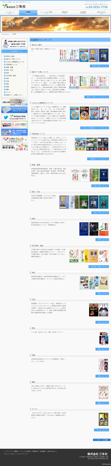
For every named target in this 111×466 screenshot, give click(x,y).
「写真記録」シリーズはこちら (98, 159)
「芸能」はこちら (102, 376)
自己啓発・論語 (11, 75)
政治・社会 (9, 70)
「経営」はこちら (102, 239)
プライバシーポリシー (91, 1)
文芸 (7, 81)
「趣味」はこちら (102, 403)
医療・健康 (9, 67)
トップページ (9, 12)
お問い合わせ (101, 12)
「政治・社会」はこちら (100, 213)
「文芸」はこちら (102, 322)
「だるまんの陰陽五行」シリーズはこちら (94, 128)
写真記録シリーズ (11, 64)
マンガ (8, 92)
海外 (7, 78)
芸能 (7, 86)
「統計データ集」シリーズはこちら (97, 97)
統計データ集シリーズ (13, 59)
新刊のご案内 (10, 56)
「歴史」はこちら (102, 349)
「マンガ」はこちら (101, 430)
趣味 (7, 89)
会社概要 (83, 12)
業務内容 (65, 12)
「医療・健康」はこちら (100, 186)
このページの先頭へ (101, 440)
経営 (7, 73)
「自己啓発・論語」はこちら (99, 266)
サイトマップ (103, 1)
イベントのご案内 (46, 12)
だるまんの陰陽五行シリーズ (15, 62)
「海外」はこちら (102, 293)
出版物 (16, 451)
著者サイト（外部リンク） (14, 95)
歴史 (7, 84)
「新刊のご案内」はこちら (99, 66)
